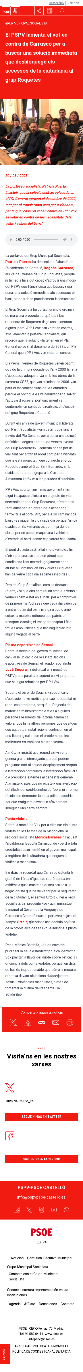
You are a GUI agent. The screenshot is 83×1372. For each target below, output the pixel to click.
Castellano (56, 3)
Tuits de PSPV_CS (19, 1101)
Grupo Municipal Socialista (27, 1267)
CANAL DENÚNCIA (58, 1351)
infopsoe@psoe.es (42, 1339)
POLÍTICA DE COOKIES (27, 1351)
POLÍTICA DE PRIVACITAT (50, 1346)
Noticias (17, 1258)
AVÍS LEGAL (23, 1346)
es (39, 1242)
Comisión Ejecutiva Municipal (49, 1258)
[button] (41, 1022)
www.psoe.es (54, 1334)
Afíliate (29, 1304)
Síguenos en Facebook (41, 1159)
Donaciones (48, 1304)
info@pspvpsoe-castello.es (41, 1197)
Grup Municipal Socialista (26, 23)
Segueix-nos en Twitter (41, 1116)
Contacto (67, 1304)
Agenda (15, 1304)
